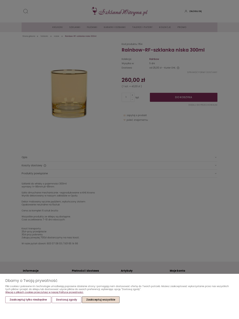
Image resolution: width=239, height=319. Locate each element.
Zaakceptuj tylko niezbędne (28, 300)
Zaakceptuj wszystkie (100, 300)
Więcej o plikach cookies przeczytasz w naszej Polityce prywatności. (44, 292)
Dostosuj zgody (66, 300)
